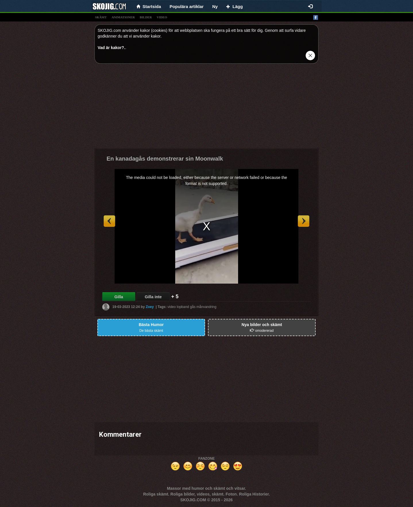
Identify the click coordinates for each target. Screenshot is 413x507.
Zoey (150, 307)
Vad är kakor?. (111, 47)
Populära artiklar (187, 6)
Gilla (118, 297)
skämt (101, 17)
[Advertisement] (206, 108)
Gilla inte (153, 297)
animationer (123, 17)
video (162, 17)
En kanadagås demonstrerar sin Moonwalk (165, 158)
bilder (146, 17)
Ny (215, 6)
